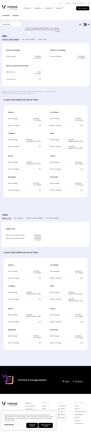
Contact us (79, 381)
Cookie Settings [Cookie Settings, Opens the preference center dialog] (9, 424)
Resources (59, 8)
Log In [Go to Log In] (61, 3)
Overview (5, 15)
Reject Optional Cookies (45, 425)
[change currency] (84, 24)
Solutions (37, 8)
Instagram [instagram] (62, 417)
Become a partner (30, 406)
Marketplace (28, 403)
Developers (48, 8)
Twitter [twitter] (62, 411)
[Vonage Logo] (9, 7)
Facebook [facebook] (62, 405)
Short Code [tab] (42, 39)
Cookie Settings (79, 414)
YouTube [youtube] (62, 414)
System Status (29, 409)
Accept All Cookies (32, 425)
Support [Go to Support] (67, 3)
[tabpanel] (45, 128)
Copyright (77, 420)
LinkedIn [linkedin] (62, 408)
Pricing (16, 15)
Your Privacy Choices (80, 411)
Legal (76, 405)
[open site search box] (88, 3)
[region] (28, 420)
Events (43, 408)
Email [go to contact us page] (67, 381)
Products (27, 8)
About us (44, 405)
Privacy (76, 408)
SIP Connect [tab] (18, 218)
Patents (77, 417)
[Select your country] (78, 3)
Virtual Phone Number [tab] (10, 39)
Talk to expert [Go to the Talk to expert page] (82, 8)
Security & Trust (79, 423)
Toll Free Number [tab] (28, 39)
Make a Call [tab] (6, 218)
